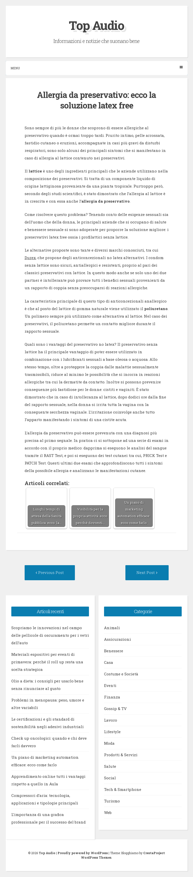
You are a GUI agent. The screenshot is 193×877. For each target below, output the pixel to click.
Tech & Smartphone (122, 789)
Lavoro (110, 720)
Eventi (110, 685)
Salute (110, 766)
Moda (109, 743)
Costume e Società (121, 674)
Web (108, 812)
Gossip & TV (115, 709)
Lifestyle (112, 732)
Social (110, 778)
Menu (97, 68)
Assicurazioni (117, 639)
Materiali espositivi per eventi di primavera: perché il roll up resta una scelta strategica (47, 662)
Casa (108, 662)
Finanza (112, 697)
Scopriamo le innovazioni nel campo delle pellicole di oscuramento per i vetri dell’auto (50, 636)
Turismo (112, 801)
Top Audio (96, 25)
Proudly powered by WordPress (83, 853)
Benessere (113, 651)
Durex (30, 257)
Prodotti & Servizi (120, 755)
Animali (112, 628)
